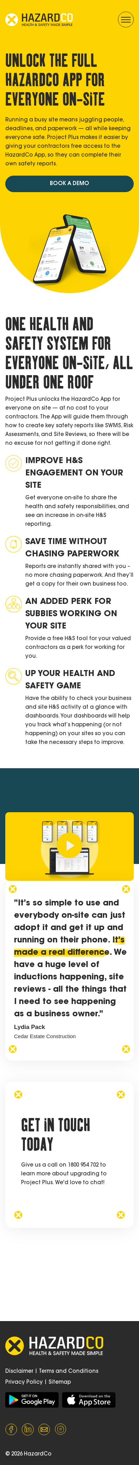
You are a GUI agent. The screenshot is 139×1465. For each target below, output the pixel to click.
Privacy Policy (24, 1382)
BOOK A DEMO (69, 184)
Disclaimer (19, 1371)
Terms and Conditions (68, 1371)
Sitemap (59, 1382)
